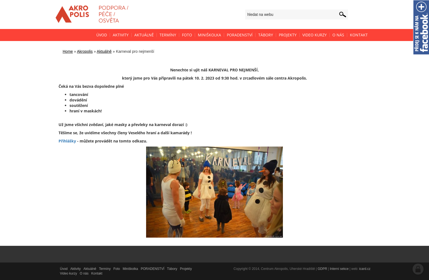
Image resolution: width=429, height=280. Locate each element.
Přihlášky (67, 141)
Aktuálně (104, 51)
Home (68, 51)
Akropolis (85, 51)
